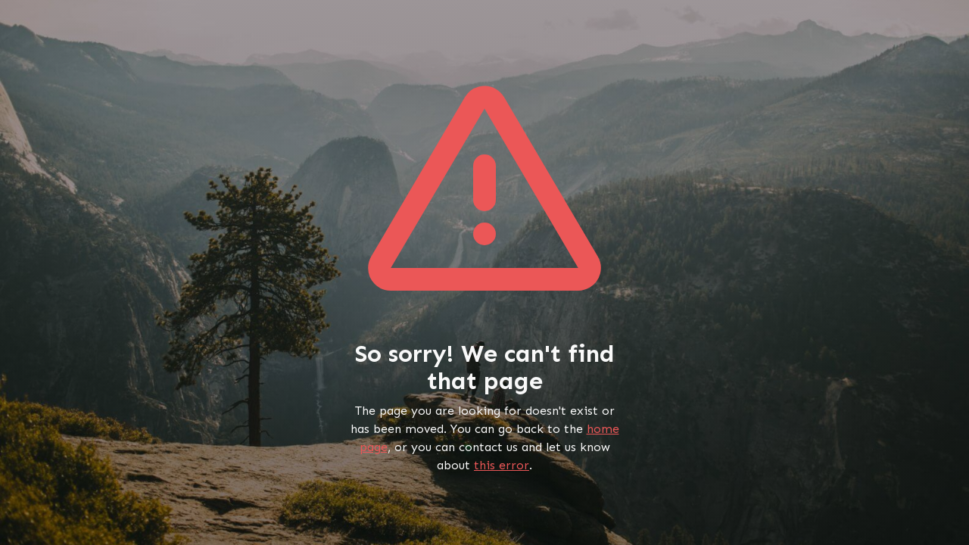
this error (501, 465)
